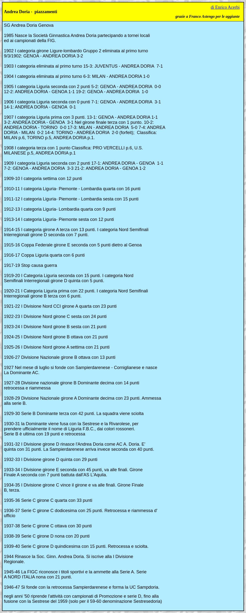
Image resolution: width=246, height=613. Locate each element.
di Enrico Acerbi (225, 7)
